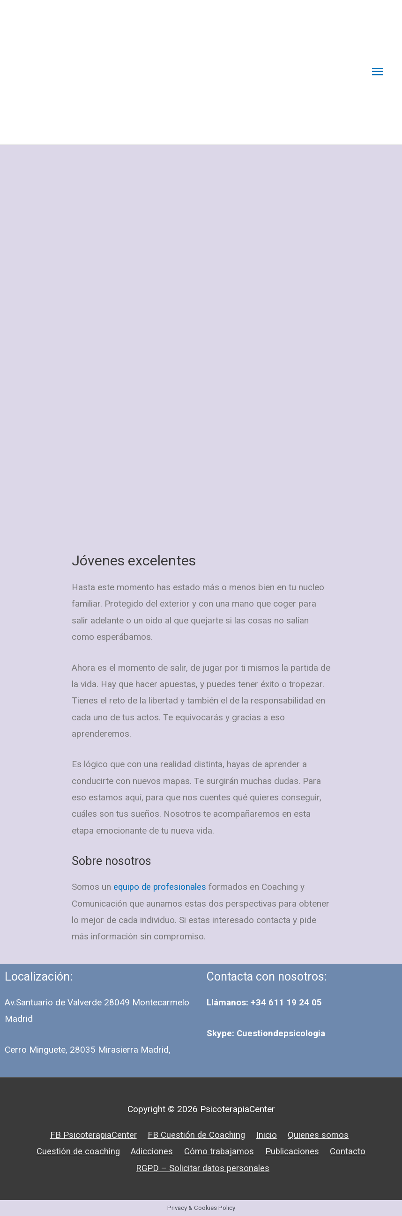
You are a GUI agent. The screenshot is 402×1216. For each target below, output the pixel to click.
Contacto (350, 1151)
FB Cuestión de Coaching (196, 1134)
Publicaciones (294, 1151)
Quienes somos (319, 1134)
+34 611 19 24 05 (286, 1002)
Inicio (267, 1134)
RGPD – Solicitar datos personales (203, 1168)
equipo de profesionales (160, 887)
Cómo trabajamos (220, 1151)
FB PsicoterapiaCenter (92, 1134)
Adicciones (151, 1151)
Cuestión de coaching (77, 1151)
